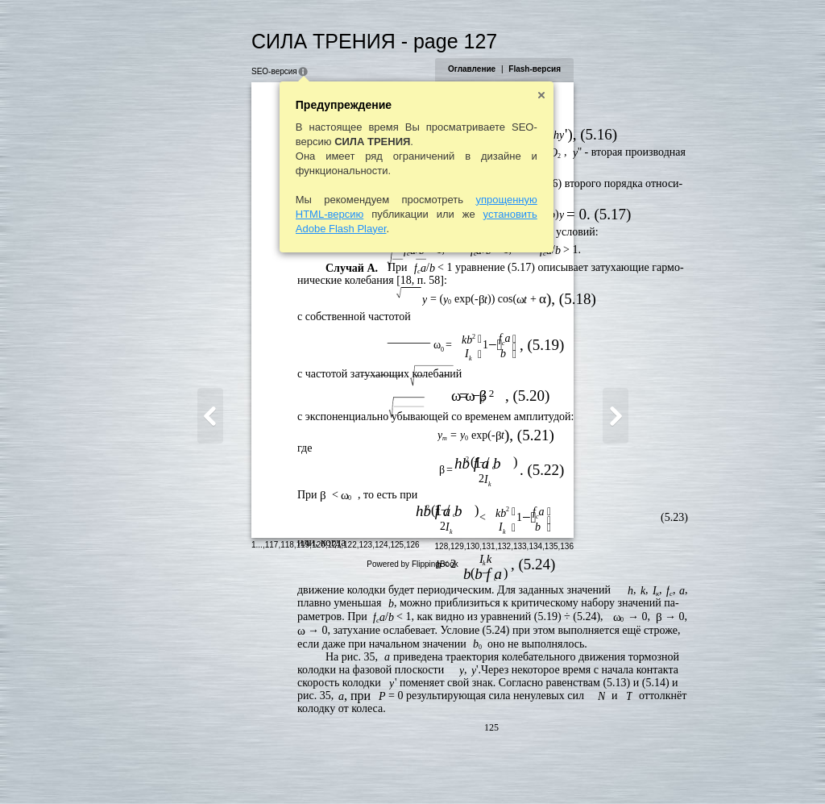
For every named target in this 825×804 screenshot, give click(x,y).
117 (193, 767)
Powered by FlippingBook (412, 786)
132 (583, 768)
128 (520, 768)
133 (598, 768)
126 (334, 767)
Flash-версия (613, 69)
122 (272, 767)
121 (256, 767)
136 (646, 768)
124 (302, 767)
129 (536, 768)
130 (551, 768)
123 (287, 767)
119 (224, 767)
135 (629, 768)
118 (209, 767)
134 (614, 768)
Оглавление (550, 69)
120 (240, 767)
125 (318, 767)
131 (567, 768)
